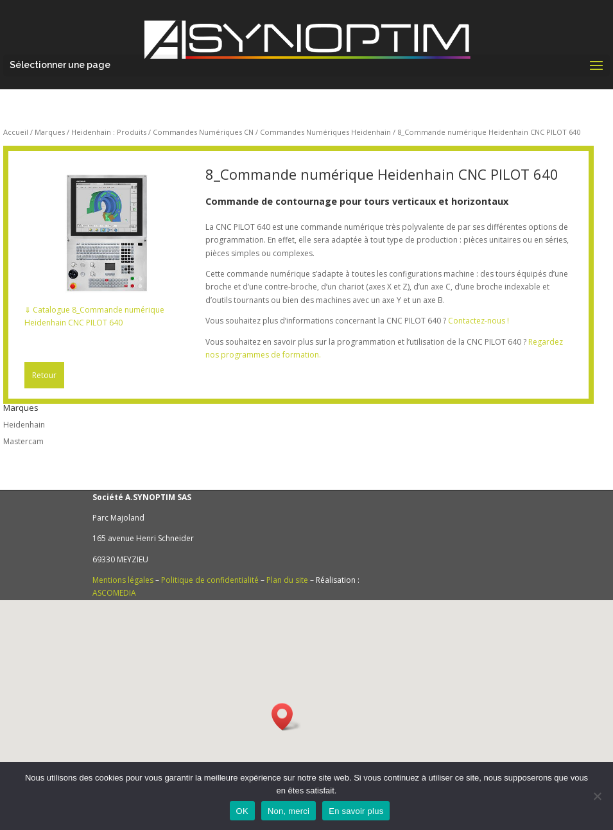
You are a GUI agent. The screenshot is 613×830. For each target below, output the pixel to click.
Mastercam (23, 441)
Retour (44, 375)
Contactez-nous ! (478, 320)
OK (242, 811)
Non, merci (288, 811)
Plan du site (287, 580)
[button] (286, 717)
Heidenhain (24, 424)
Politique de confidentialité (210, 580)
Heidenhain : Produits (108, 132)
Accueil (15, 132)
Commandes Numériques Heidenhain (325, 132)
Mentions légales (122, 580)
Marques (50, 132)
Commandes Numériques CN (203, 132)
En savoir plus (356, 811)
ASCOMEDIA (114, 592)
